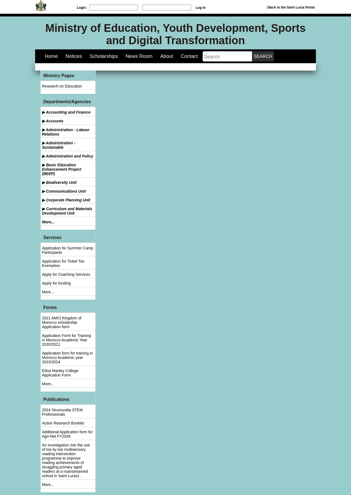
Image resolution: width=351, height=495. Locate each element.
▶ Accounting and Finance (66, 112)
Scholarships (104, 56)
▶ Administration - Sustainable (58, 145)
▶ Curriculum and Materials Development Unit (67, 211)
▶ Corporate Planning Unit (66, 200)
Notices (74, 56)
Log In (201, 8)
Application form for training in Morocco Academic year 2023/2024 (67, 357)
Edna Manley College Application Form (60, 373)
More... (48, 222)
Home (51, 56)
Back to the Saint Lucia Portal (291, 7)
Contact (189, 56)
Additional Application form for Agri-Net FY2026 (67, 434)
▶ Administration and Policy (67, 156)
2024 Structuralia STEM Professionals (62, 412)
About (166, 56)
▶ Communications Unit (64, 191)
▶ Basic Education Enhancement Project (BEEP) (61, 169)
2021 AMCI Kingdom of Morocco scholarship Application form (61, 322)
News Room (139, 56)
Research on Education (62, 86)
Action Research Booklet (63, 423)
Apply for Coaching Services (66, 274)
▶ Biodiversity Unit (59, 182)
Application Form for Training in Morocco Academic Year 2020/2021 (66, 340)
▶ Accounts (52, 121)
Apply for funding (56, 283)
